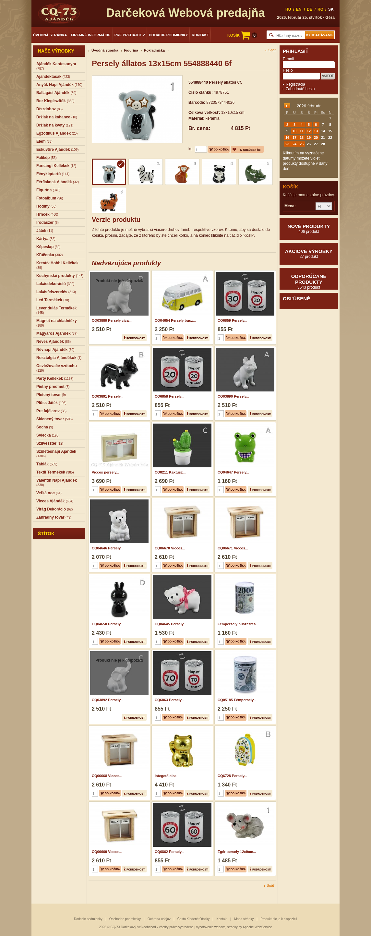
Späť (272, 50)
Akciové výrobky (309, 253)
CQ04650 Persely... (108, 624)
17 (294, 137)
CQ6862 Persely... (170, 852)
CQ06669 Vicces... (107, 852)
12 (309, 131)
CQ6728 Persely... (232, 776)
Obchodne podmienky (125, 919)
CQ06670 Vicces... (170, 548)
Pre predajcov (129, 35)
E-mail (288, 59)
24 (294, 144)
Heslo (288, 70)
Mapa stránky (244, 919)
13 (316, 131)
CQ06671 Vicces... (233, 548)
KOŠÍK (242, 35)
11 (302, 131)
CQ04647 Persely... (233, 472)
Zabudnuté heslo (300, 89)
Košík (290, 186)
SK (331, 9)
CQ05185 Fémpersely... (237, 700)
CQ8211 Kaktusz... (170, 472)
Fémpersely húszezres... (238, 624)
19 (309, 137)
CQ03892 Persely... (108, 700)
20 (316, 137)
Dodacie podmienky (168, 35)
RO (320, 9)
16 (287, 137)
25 (302, 144)
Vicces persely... (105, 472)
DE (309, 9)
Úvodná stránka (50, 35)
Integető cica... (167, 776)
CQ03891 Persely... (108, 396)
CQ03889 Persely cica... (112, 320)
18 (302, 137)
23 (287, 144)
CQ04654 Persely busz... (175, 320)
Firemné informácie (91, 35)
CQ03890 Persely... (233, 396)
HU (288, 9)
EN (299, 9)
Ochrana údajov (159, 919)
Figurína (131, 50)
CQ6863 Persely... (170, 700)
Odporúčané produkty (309, 281)
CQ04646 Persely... (108, 548)
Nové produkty (309, 228)
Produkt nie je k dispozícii (278, 919)
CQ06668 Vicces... (107, 776)
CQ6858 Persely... (170, 396)
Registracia (295, 84)
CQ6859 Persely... (232, 320)
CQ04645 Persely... (170, 624)
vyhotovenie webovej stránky (217, 927)
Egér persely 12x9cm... (237, 852)
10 (294, 131)
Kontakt (200, 35)
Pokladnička (154, 50)
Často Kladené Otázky (193, 919)
